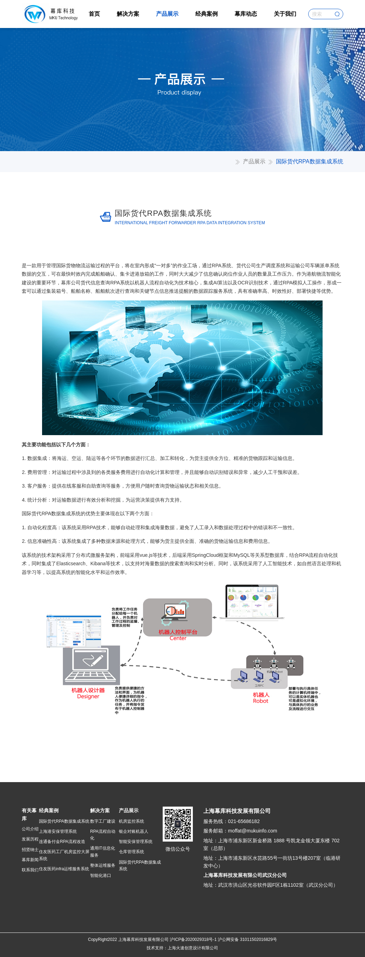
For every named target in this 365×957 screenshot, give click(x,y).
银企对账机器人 (133, 831)
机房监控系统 (131, 821)
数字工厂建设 (102, 821)
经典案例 (206, 14)
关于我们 (285, 14)
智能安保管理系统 (136, 841)
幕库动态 (246, 14)
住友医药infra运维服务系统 (64, 868)
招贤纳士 (30, 849)
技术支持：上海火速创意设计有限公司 (182, 947)
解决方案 (128, 14)
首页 (94, 14)
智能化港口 (100, 875)
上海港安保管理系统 (58, 831)
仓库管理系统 (131, 851)
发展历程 (30, 839)
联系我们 (30, 869)
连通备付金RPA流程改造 (62, 841)
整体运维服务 (102, 865)
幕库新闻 (30, 859)
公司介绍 (30, 829)
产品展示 (167, 14)
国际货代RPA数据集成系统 (64, 821)
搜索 (337, 14)
